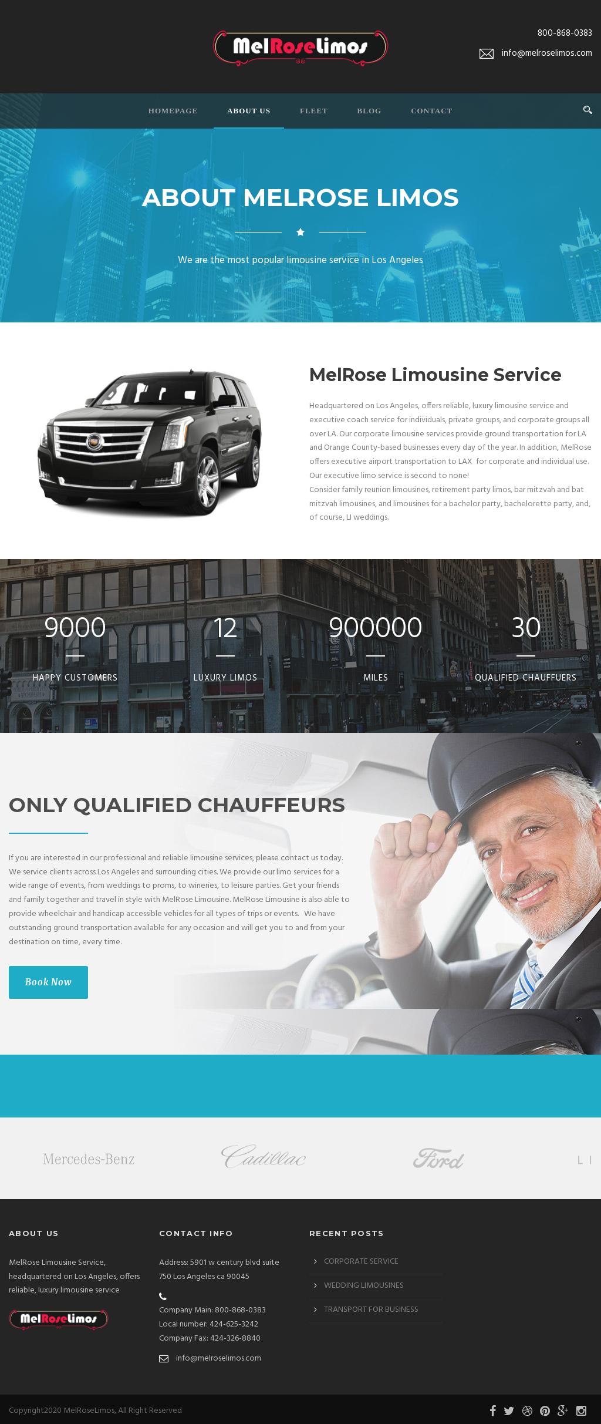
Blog (369, 110)
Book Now (48, 982)
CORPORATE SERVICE (361, 1258)
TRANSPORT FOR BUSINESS (371, 1307)
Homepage (173, 110)
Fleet (314, 110)
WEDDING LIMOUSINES (364, 1283)
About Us (249, 110)
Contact (432, 110)
